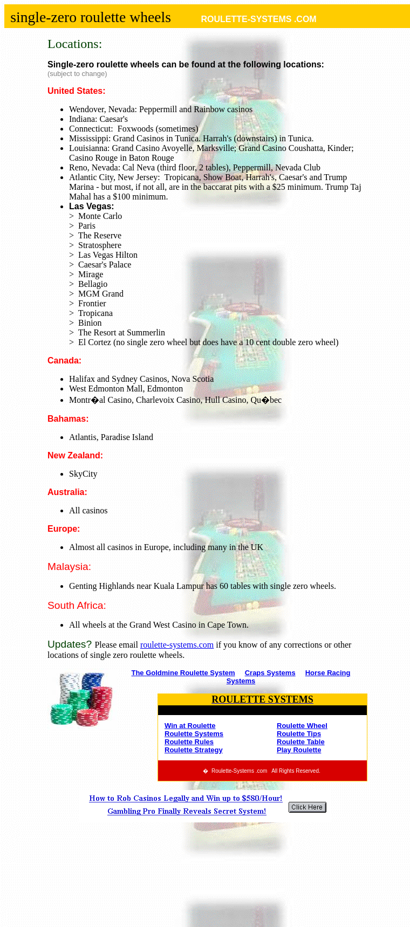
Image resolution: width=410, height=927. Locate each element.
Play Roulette (299, 750)
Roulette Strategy (194, 750)
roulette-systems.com (177, 644)
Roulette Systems (194, 734)
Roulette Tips (299, 734)
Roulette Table (301, 742)
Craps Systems (270, 673)
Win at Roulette (190, 726)
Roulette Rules (189, 742)
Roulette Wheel (302, 726)
